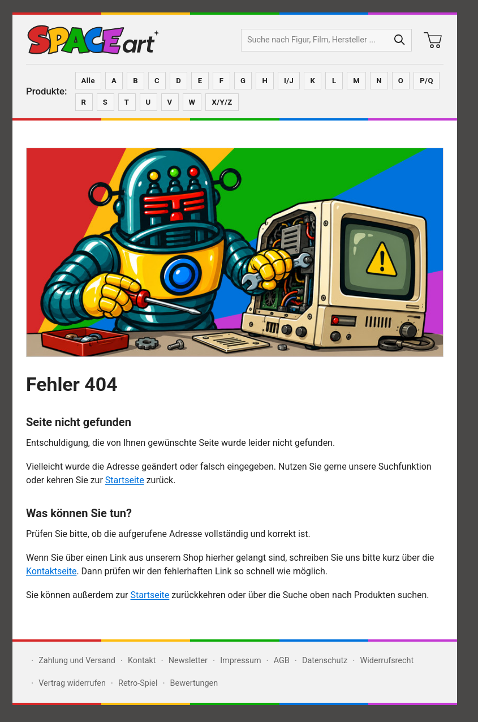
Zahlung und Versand (76, 660)
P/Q (426, 80)
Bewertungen (194, 683)
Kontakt (142, 660)
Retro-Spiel (137, 683)
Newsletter (188, 660)
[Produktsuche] (315, 40)
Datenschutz (324, 660)
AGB (282, 660)
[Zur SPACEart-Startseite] (93, 40)
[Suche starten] (400, 40)
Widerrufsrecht (387, 660)
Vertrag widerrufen (72, 683)
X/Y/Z (222, 102)
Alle (88, 80)
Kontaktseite (51, 571)
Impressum (240, 660)
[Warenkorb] (432, 40)
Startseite (124, 480)
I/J (289, 80)
